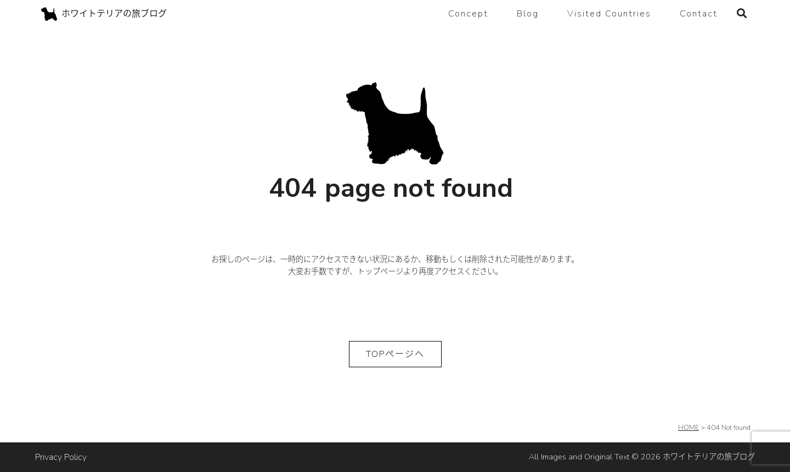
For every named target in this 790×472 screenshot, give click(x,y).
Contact (699, 14)
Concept (468, 14)
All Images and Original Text (642, 456)
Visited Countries (609, 14)
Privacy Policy (61, 457)
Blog (528, 14)
